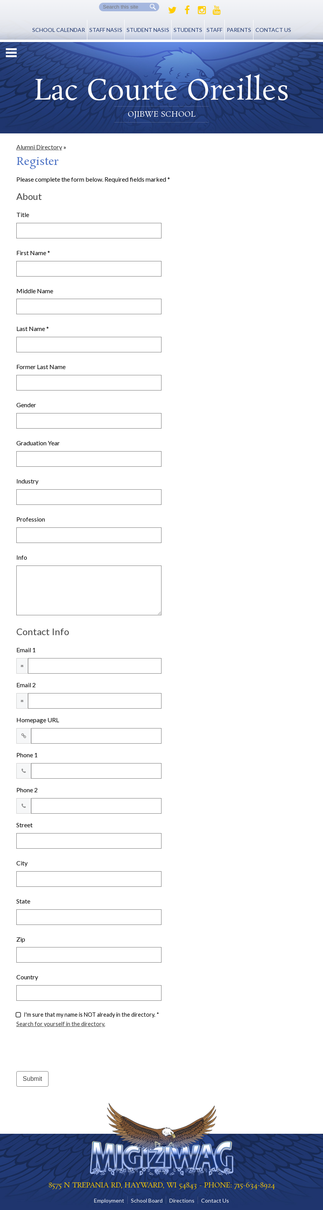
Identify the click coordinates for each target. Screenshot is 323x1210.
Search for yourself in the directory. (60, 1024)
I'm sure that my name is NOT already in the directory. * (91, 1014)
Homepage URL (37, 719)
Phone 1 (27, 754)
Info (21, 557)
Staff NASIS (105, 29)
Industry (27, 481)
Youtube (216, 10)
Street (24, 824)
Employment (109, 1200)
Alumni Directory (39, 147)
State (23, 901)
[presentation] (75, 1050)
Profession (30, 519)
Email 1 (26, 649)
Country (27, 977)
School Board (147, 1200)
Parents (239, 29)
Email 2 (26, 684)
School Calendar (58, 29)
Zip (20, 939)
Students (188, 29)
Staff (214, 29)
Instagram (202, 10)
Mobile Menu (11, 52)
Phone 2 (27, 789)
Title (22, 214)
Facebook (187, 10)
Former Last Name (41, 366)
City (22, 863)
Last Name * (32, 328)
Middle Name (34, 290)
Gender (26, 404)
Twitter (172, 10)
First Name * (33, 252)
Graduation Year (38, 443)
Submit (32, 1078)
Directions (181, 1200)
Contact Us (273, 29)
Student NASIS (148, 29)
